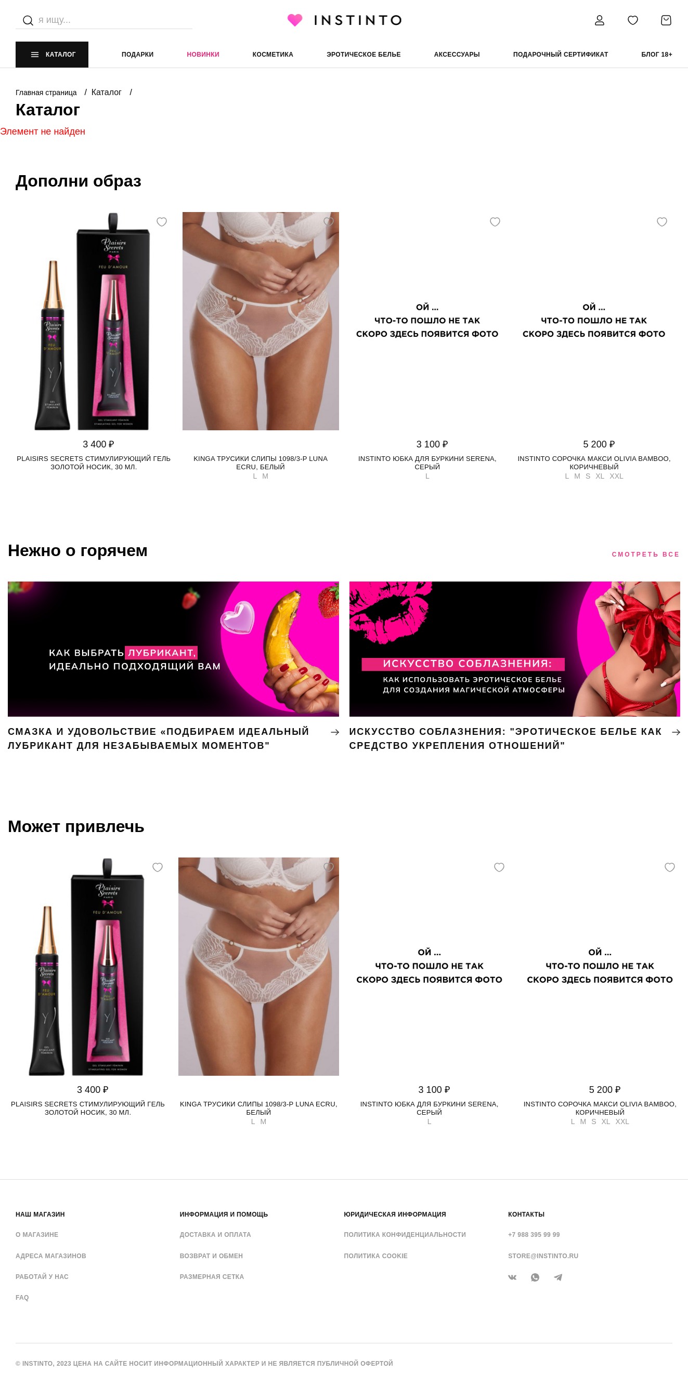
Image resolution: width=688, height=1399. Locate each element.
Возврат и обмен (211, 1256)
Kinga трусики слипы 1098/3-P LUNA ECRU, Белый (260, 463)
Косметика (273, 54)
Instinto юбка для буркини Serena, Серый (427, 463)
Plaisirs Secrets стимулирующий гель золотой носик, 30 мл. (94, 463)
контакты (526, 1214)
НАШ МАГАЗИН (40, 1214)
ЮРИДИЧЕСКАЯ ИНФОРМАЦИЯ (395, 1214)
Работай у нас (42, 1277)
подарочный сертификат (560, 54)
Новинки (203, 54)
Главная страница (47, 92)
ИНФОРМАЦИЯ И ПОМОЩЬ (224, 1214)
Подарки (138, 54)
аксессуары (457, 54)
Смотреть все (646, 554)
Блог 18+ (657, 54)
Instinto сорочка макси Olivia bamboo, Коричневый (593, 463)
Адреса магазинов (51, 1256)
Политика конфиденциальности (405, 1234)
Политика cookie (376, 1256)
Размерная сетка (212, 1277)
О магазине (37, 1234)
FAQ (22, 1297)
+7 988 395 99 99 (534, 1234)
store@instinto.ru (543, 1256)
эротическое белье (364, 54)
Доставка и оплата (215, 1234)
